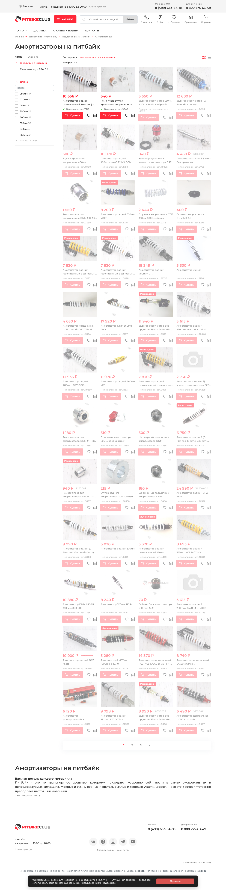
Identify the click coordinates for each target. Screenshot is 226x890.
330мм (25, 130)
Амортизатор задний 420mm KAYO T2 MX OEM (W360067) (117, 163)
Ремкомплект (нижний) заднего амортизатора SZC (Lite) (192, 386)
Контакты (92, 33)
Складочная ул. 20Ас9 (34, 70)
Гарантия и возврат (66, 33)
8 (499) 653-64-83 (169, 8)
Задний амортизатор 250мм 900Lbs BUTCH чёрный (152, 105)
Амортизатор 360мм (190, 271)
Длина (24, 83)
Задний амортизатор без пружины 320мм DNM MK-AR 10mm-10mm (156, 720)
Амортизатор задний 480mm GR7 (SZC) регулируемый (77, 386)
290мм (25, 112)
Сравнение (191, 21)
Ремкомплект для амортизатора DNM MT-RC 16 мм (80, 442)
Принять (175, 881)
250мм (25, 94)
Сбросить (33, 58)
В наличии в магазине (33, 64)
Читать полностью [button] (28, 800)
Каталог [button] (65, 21)
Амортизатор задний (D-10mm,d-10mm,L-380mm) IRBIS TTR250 (193, 442)
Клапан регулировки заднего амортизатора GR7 (153, 163)
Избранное (174, 21)
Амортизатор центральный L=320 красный (190, 720)
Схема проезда (97, 6)
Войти (159, 21)
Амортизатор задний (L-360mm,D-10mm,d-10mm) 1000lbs (79, 553)
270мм (25, 100)
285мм (25, 106)
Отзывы (32, 867)
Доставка (39, 33)
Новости (48, 867)
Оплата (22, 33)
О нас (19, 867)
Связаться (146, 21)
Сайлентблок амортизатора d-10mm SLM (153, 609)
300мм (25, 118)
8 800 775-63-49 (198, 8)
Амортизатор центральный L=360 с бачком (191, 665)
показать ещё (28, 141)
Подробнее (109, 882)
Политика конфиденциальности (39, 873)
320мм (25, 124)
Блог (61, 867)
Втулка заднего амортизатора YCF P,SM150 (113, 497)
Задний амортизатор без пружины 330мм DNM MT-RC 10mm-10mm (155, 330)
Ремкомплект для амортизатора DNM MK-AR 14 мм (78, 219)
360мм (25, 136)
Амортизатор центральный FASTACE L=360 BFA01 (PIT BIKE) (154, 665)
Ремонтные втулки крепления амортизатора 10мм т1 (118, 105)
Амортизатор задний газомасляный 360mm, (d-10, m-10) (80, 105)
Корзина (206, 21)
